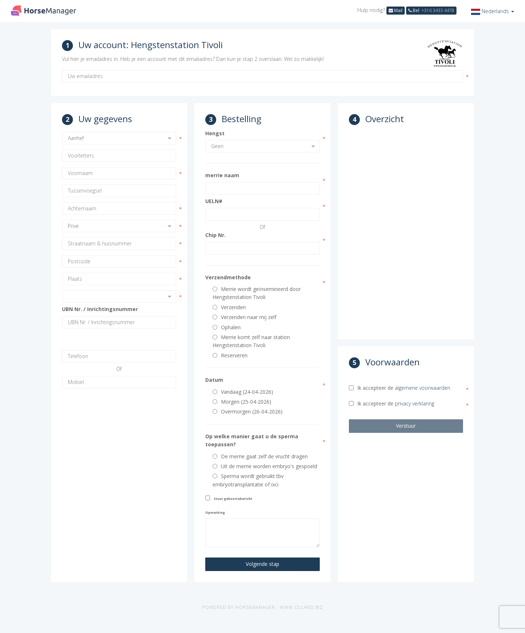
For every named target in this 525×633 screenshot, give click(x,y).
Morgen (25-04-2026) (242, 401)
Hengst (215, 133)
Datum (214, 379)
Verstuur (406, 425)
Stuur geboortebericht (233, 498)
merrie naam (222, 175)
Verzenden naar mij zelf (244, 317)
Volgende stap (262, 563)
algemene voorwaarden (422, 387)
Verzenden (229, 307)
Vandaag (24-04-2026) (243, 391)
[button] (492, 11)
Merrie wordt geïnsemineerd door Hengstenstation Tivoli (257, 293)
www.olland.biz (301, 607)
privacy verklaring (414, 403)
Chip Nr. (215, 235)
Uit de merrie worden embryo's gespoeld (265, 466)
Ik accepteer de (399, 387)
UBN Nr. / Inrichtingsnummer (100, 309)
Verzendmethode (228, 277)
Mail (395, 10)
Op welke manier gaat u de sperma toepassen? (251, 440)
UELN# (213, 201)
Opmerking (215, 512)
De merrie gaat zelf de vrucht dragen (260, 456)
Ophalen (227, 327)
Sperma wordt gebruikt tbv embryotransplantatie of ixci (248, 480)
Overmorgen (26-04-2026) (248, 411)
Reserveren (230, 355)
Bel (431, 10)
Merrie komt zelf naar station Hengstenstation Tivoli (251, 341)
